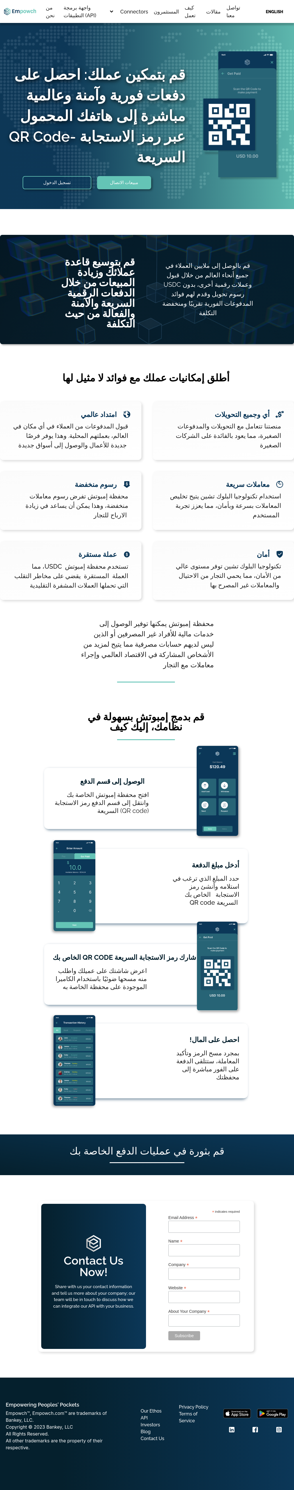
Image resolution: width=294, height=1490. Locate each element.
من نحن (50, 11)
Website (177, 1287)
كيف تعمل (190, 11)
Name (175, 1241)
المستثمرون (166, 12)
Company (178, 1264)
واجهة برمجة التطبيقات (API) (88, 11)
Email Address (183, 1217)
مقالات (213, 12)
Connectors (134, 12)
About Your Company (189, 1311)
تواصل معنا (233, 11)
